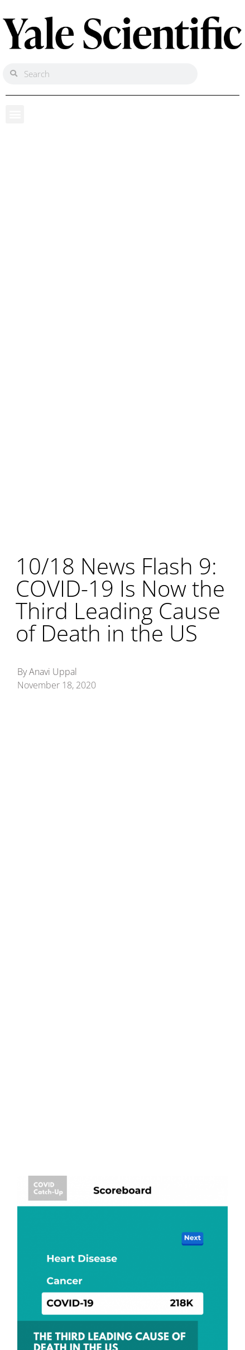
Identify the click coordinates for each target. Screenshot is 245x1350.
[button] (15, 114)
